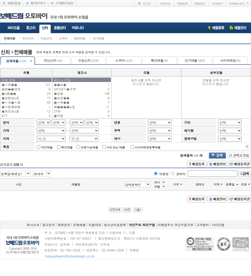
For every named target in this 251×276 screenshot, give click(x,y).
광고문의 (48, 224)
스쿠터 (63, 38)
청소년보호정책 (115, 224)
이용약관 (94, 224)
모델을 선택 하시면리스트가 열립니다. (216, 80)
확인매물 (79, 38)
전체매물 (9, 38)
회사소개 (33, 224)
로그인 (147, 3)
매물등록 (182, 3)
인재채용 (79, 224)
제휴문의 (64, 224)
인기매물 (98, 38)
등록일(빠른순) (11, 174)
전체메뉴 (237, 3)
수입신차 (46, 38)
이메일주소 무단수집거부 (175, 224)
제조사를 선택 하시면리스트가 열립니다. (146, 80)
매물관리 (200, 3)
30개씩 (38, 174)
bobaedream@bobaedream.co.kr (69, 256)
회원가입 (165, 3)
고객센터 (217, 3)
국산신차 (27, 38)
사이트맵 (218, 224)
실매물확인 (133, 184)
